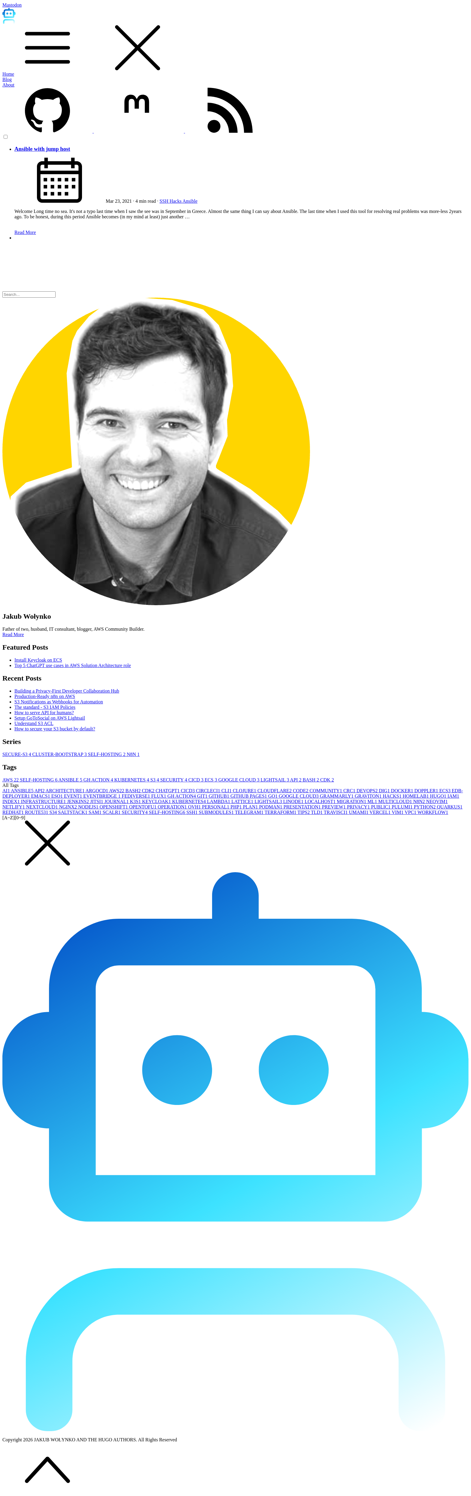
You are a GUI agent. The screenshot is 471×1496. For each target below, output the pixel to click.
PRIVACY (359, 806)
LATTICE (242, 801)
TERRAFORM (281, 812)
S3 (155, 779)
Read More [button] (13, 634)
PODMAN (271, 806)
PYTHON (425, 806)
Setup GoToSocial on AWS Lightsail (49, 718)
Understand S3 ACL (33, 723)
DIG (385, 790)
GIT (203, 796)
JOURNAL (117, 801)
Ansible (190, 201)
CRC (350, 790)
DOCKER (403, 790)
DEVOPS (368, 790)
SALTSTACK (73, 812)
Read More (25, 232)
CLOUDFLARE (275, 790)
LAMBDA (219, 801)
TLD (317, 812)
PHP (236, 806)
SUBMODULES (217, 812)
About (8, 84)
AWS (11, 779)
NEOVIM (437, 801)
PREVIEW (334, 806)
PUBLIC (381, 806)
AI (6, 790)
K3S (136, 801)
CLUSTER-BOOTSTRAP (60, 754)
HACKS (393, 796)
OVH (195, 806)
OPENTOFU (143, 806)
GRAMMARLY (337, 796)
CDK (327, 779)
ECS (211, 779)
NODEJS (89, 806)
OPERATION (173, 806)
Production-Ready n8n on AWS (44, 696)
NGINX (68, 806)
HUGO (439, 796)
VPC (411, 812)
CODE (301, 790)
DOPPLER (426, 790)
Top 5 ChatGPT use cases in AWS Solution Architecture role (72, 665)
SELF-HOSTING (107, 754)
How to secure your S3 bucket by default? (54, 728)
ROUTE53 (37, 812)
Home (8, 74)
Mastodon (12, 5)
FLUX (159, 796)
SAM (96, 812)
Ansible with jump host (42, 149)
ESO (57, 796)
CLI (227, 790)
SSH (164, 201)
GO (273, 796)
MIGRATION (352, 801)
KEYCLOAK (157, 801)
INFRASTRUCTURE (44, 801)
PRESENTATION (303, 806)
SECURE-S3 (17, 754)
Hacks (175, 201)
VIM (398, 812)
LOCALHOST (321, 801)
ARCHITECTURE (66, 790)
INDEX (11, 801)
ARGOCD (97, 790)
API (296, 779)
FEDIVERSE (136, 796)
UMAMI (359, 812)
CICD (196, 779)
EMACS (41, 796)
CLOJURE (245, 790)
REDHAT (13, 812)
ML (372, 801)
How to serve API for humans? (44, 712)
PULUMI (403, 806)
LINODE (294, 801)
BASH (311, 779)
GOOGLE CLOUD (239, 779)
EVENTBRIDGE (102, 796)
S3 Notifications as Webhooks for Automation (58, 701)
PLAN (251, 806)
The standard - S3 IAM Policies (44, 707)
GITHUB (219, 796)
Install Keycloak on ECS (38, 660)
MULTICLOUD (395, 801)
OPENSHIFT (114, 806)
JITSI (97, 801)
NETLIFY (14, 806)
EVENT (73, 796)
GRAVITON (369, 796)
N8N (133, 754)
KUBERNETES (132, 779)
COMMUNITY (326, 790)
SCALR (112, 812)
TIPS (304, 812)
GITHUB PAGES (249, 796)
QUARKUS (449, 806)
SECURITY (174, 779)
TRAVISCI (336, 812)
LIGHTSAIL (275, 779)
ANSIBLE (71, 779)
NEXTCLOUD (42, 806)
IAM (453, 796)
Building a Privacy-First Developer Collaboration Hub (66, 690)
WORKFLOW (433, 812)
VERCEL (380, 812)
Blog (7, 79)
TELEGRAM (250, 812)
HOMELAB (416, 796)
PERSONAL (216, 806)
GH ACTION (99, 779)
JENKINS (78, 801)
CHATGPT (168, 790)
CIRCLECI (208, 790)
